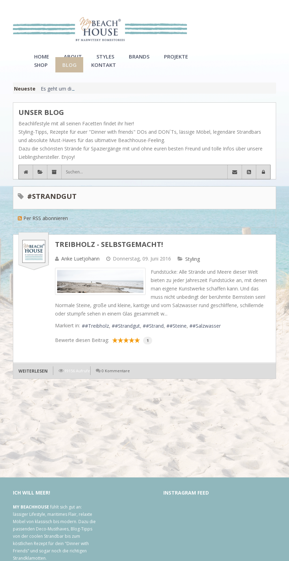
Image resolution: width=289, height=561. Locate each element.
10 (137, 348)
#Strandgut (127, 334)
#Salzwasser (207, 334)
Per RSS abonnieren (45, 226)
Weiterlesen (33, 379)
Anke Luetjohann (80, 267)
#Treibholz (97, 334)
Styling (192, 267)
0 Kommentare (116, 379)
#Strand (155, 334)
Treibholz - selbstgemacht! (109, 252)
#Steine (178, 334)
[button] (263, 180)
